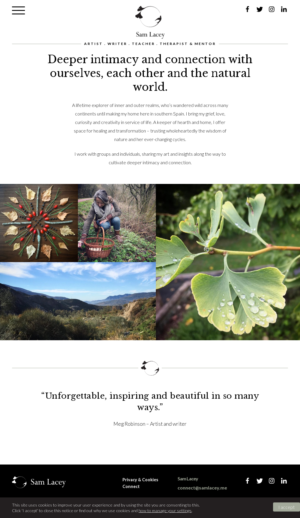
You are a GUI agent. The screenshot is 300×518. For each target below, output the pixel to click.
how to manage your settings (165, 510)
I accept (286, 507)
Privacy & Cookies (140, 479)
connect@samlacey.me (202, 487)
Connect (131, 486)
